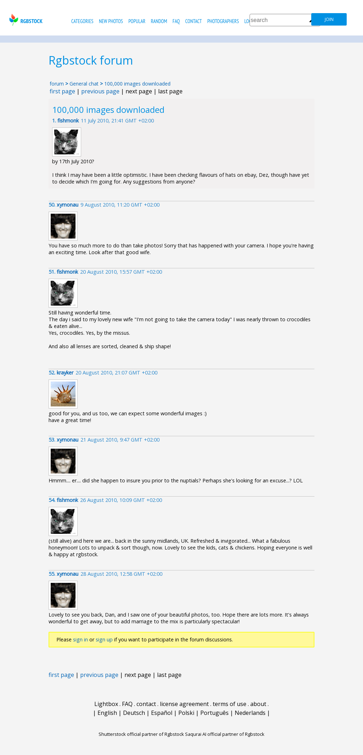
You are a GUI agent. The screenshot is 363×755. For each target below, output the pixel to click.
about (258, 704)
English (107, 713)
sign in (80, 639)
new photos (111, 21)
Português (214, 713)
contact (193, 21)
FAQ (176, 21)
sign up (104, 639)
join (329, 19)
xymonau (67, 204)
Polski (186, 713)
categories (82, 21)
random (159, 21)
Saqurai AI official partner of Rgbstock (224, 734)
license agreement (184, 704)
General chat (84, 83)
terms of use (229, 704)
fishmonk (68, 120)
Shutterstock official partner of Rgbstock (141, 734)
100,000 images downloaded (137, 83)
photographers (223, 21)
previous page (100, 91)
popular (136, 21)
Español (161, 713)
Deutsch (134, 713)
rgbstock (25, 19)
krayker (65, 372)
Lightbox (106, 704)
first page (62, 91)
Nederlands (250, 713)
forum (57, 83)
